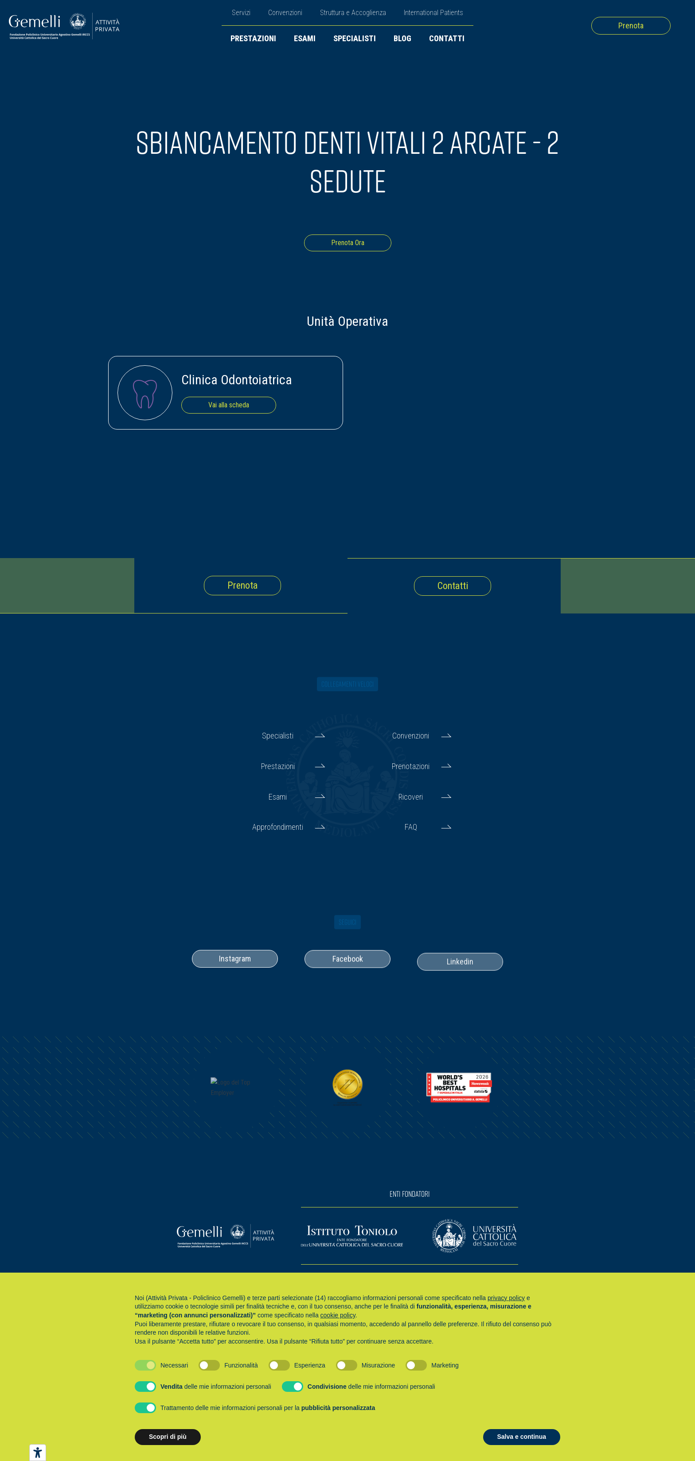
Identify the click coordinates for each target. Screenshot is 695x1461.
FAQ (411, 827)
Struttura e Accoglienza (353, 12)
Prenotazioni (410, 766)
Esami (305, 38)
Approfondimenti (277, 827)
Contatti (447, 38)
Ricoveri (410, 796)
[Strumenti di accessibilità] (37, 1452)
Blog (402, 38)
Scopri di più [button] (168, 1436)
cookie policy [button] (337, 1315)
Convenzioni (285, 12)
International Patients (433, 12)
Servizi (241, 12)
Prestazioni (253, 38)
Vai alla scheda (228, 405)
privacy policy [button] (506, 1297)
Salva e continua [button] (521, 1436)
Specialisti (354, 38)
